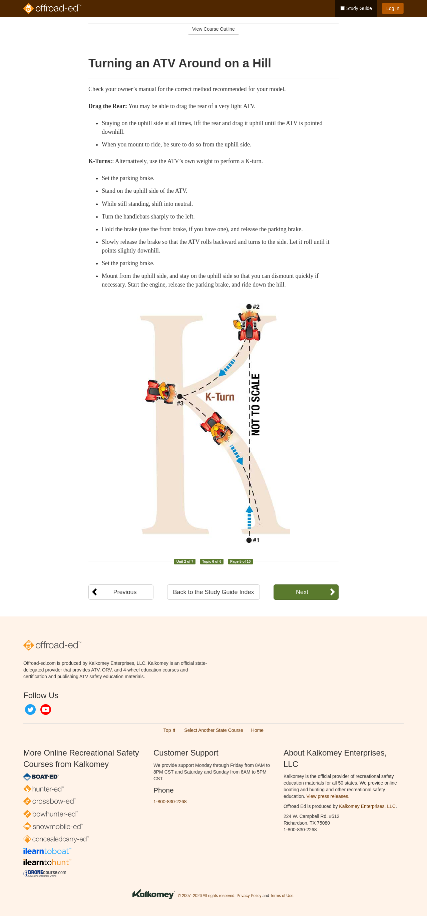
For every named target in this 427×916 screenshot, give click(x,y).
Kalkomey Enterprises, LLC (367, 806)
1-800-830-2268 (170, 801)
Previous (124, 592)
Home (257, 730)
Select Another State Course (213, 730)
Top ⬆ (169, 730)
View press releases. (328, 796)
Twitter (30, 709)
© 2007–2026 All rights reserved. (207, 895)
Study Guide (356, 8)
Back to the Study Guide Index (213, 592)
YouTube (45, 709)
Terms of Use (282, 895)
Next (302, 592)
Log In (392, 8)
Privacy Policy (249, 895)
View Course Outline (213, 29)
